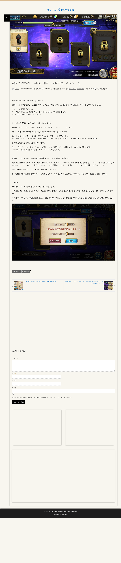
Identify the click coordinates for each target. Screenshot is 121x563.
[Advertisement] (63, 322)
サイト (14, 388)
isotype (64, 514)
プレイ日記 (72, 89)
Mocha (17, 89)
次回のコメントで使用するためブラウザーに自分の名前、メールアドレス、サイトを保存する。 (43, 397)
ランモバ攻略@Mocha (60, 9)
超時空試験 (80, 89)
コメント (15, 358)
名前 (14, 373)
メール (14, 381)
